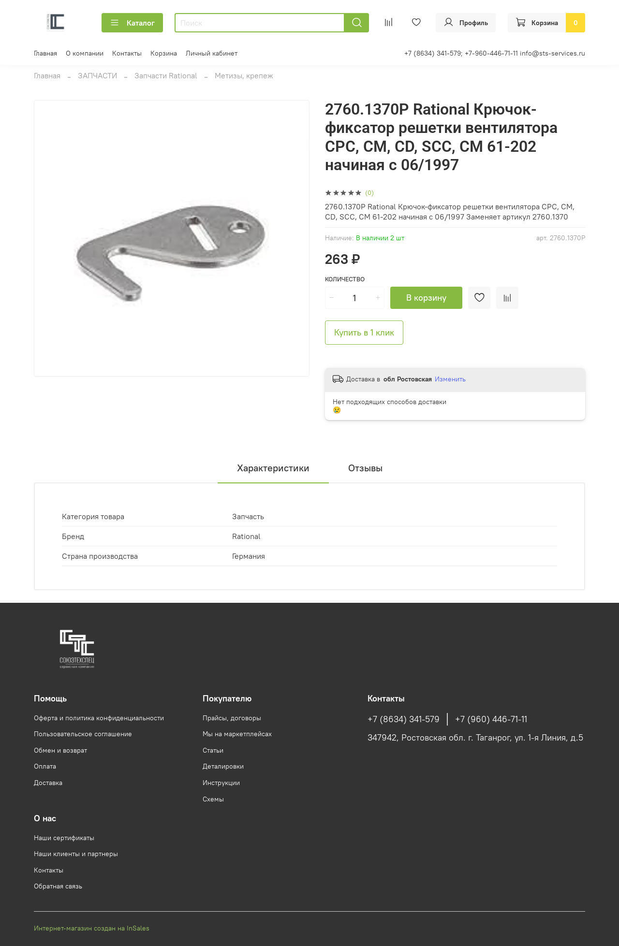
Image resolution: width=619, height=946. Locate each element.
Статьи (213, 750)
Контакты (127, 53)
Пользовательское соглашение (83, 733)
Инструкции (221, 782)
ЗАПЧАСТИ (97, 75)
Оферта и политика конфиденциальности (99, 717)
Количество (345, 279)
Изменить (450, 379)
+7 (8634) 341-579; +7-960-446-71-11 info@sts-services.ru (494, 53)
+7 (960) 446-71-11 (491, 719)
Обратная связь (58, 886)
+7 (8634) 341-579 (404, 719)
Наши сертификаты (64, 837)
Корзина (163, 53)
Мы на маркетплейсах (237, 733)
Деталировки (223, 766)
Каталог (132, 23)
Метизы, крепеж (244, 75)
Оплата (45, 766)
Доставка (48, 782)
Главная (45, 53)
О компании (84, 53)
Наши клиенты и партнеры (76, 853)
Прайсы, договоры (232, 717)
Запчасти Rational (165, 75)
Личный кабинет (211, 53)
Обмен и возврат (60, 750)
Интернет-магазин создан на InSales (91, 928)
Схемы (213, 799)
